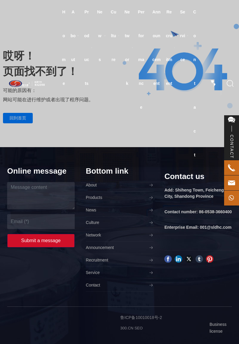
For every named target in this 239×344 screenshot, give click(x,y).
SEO (139, 328)
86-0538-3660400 (215, 211)
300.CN (126, 328)
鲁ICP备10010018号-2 (141, 317)
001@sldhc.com (216, 227)
